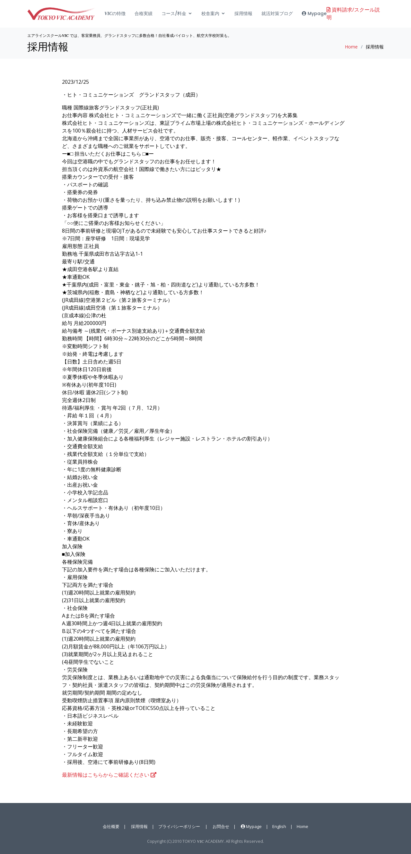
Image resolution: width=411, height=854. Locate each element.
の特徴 (115, 14)
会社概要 (111, 826)
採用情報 (243, 14)
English (279, 826)
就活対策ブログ (277, 14)
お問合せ (221, 826)
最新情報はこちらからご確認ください (109, 774)
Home (351, 47)
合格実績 (144, 14)
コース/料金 (174, 14)
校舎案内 (210, 14)
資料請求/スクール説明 (353, 14)
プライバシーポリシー (179, 826)
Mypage (314, 14)
